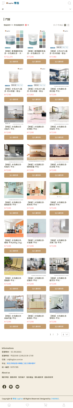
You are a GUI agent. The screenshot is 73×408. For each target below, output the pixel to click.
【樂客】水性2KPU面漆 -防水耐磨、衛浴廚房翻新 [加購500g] (36, 90)
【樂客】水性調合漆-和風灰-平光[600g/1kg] (13, 165)
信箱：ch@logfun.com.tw (12, 359)
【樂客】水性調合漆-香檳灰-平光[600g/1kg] (35, 317)
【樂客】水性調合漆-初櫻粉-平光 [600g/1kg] (35, 128)
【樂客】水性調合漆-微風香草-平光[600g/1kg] (13, 203)
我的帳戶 (21, 377)
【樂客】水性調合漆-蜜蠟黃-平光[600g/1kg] (13, 279)
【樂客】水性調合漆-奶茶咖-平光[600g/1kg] (58, 165)
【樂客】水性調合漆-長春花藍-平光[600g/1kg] (13, 317)
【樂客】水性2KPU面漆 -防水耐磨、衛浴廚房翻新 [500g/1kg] (58, 52)
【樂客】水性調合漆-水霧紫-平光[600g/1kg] (35, 241)
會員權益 (29, 377)
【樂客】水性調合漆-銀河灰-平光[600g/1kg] (58, 279)
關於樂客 (5, 377)
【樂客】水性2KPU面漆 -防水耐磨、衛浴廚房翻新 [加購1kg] (13, 90)
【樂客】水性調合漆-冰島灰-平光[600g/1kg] (13, 128)
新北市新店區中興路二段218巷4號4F (21, 363)
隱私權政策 (38, 377)
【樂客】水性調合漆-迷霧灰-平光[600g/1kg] (35, 279)
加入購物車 (14, 61)
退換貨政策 (48, 377)
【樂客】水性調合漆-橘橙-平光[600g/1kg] (13, 241)
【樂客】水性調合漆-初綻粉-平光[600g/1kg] (58, 128)
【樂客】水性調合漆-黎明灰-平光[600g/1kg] (58, 317)
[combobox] (8, 25)
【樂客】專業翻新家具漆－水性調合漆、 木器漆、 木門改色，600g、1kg (36, 52)
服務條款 (13, 377)
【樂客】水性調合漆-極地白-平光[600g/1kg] (58, 203)
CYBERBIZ (55, 398)
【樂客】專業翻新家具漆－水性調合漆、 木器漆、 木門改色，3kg (13, 52)
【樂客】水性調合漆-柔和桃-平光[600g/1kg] (35, 203)
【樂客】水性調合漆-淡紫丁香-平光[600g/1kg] (58, 241)
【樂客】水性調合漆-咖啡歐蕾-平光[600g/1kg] (35, 165)
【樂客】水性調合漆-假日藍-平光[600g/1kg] (58, 90)
